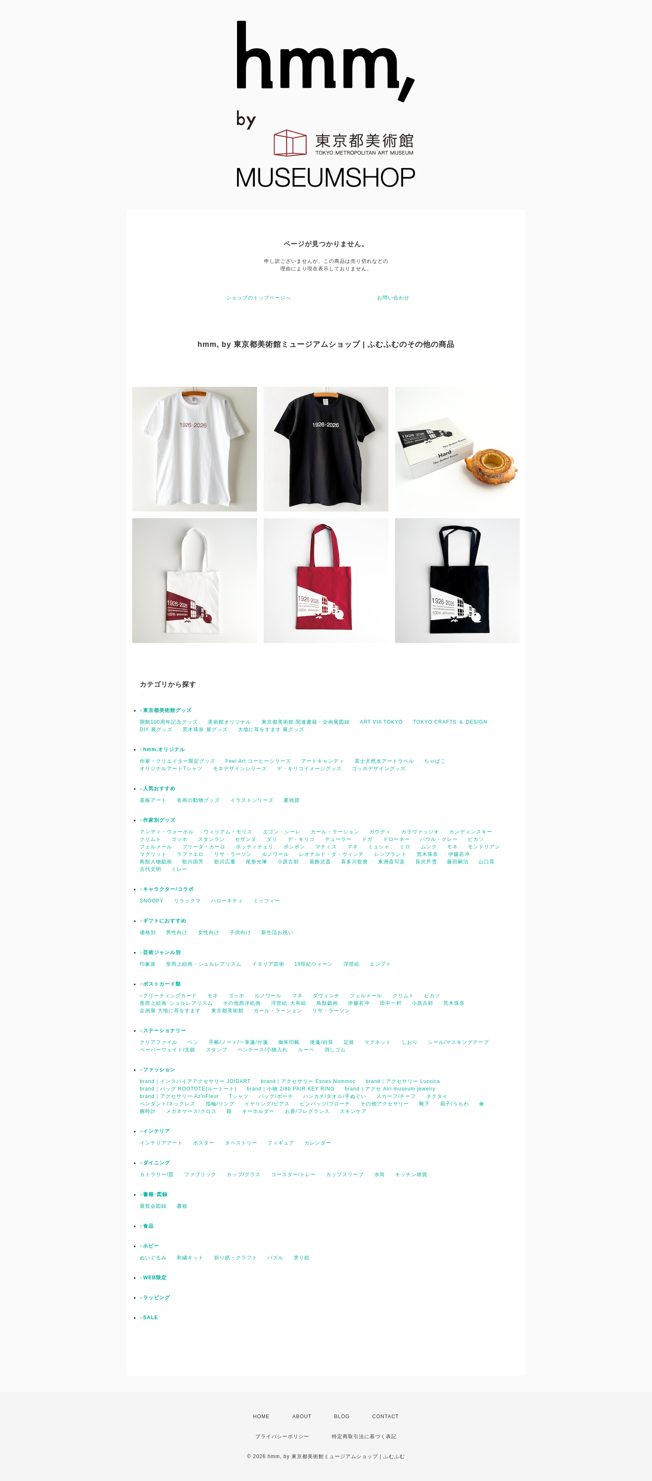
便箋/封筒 (321, 1042)
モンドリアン (484, 847)
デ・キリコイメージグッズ (309, 768)
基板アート (153, 800)
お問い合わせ (393, 298)
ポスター (204, 1143)
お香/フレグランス (307, 1111)
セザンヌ (246, 839)
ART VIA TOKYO (381, 722)
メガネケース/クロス (191, 1111)
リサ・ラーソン (233, 854)
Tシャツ (239, 1096)
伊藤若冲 (459, 854)
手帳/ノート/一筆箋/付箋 (238, 1042)
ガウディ (380, 832)
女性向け (209, 932)
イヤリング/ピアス (266, 1104)
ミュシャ (379, 847)
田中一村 (391, 1003)
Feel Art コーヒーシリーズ (258, 761)
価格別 (148, 932)
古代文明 (150, 869)
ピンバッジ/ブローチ (325, 1104)
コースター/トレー (293, 1174)
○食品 (147, 1226)
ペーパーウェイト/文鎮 (167, 1050)
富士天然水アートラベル (384, 761)
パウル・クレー (439, 839)
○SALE (149, 1317)
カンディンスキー (470, 832)
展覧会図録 (153, 1206)
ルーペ (306, 1050)
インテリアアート (161, 1143)
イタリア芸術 (268, 964)
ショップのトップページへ (258, 298)
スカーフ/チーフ (396, 1096)
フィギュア (280, 1143)
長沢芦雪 (426, 862)
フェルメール (156, 847)
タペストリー (241, 1143)
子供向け (240, 932)
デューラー (338, 839)
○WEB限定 (153, 1278)
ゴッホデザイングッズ (379, 768)
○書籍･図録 (154, 1194)
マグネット (377, 1042)
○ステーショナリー (163, 1030)
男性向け (177, 932)
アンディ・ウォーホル (167, 832)
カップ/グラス (244, 1174)
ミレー (179, 869)
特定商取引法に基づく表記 (364, 1436)
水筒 (379, 1174)
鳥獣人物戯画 (156, 862)
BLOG (342, 1416)
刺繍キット (190, 1258)
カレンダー (317, 1143)
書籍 (182, 1206)
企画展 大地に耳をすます (170, 1011)
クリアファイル (159, 1042)
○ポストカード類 (160, 984)
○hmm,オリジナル (162, 749)
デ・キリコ (301, 839)
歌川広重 (225, 862)
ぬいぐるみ (153, 1258)
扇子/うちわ (454, 1104)
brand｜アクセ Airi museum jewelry (390, 1089)
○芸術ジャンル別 (160, 952)
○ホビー (149, 1246)
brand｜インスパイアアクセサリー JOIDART (195, 1081)
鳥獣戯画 (327, 1003)
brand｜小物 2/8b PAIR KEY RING (290, 1089)
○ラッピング (155, 1298)
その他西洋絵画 (242, 1003)
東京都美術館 (227, 1011)
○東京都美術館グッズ (166, 710)
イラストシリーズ (252, 800)
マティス (326, 847)
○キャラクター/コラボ (167, 889)
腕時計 (148, 1111)
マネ (352, 847)
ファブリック (200, 1174)
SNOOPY (151, 901)
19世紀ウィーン (313, 964)
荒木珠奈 (427, 854)
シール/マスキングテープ (458, 1042)
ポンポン (294, 847)
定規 (348, 1042)
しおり (410, 1042)
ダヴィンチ (326, 996)
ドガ (367, 839)
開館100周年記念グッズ (169, 722)
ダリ (272, 839)
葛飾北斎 (320, 862)
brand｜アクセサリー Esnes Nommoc (308, 1081)
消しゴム (335, 1050)
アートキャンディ (322, 761)
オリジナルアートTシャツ (171, 768)
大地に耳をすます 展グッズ (271, 729)
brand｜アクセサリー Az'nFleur (179, 1096)
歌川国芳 (193, 862)
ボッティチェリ (255, 847)
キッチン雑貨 (411, 1174)
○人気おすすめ (157, 788)
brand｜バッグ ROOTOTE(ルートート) (188, 1089)
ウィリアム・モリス (228, 832)
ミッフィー (266, 901)
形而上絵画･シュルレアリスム (176, 1003)
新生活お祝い (277, 932)
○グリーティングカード (168, 996)
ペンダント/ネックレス (167, 1104)
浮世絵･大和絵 (288, 1003)
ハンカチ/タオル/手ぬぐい (334, 1096)
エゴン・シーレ (282, 832)
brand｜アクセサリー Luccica (403, 1081)
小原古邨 (288, 862)
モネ (452, 847)
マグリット (153, 854)
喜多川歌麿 (354, 862)
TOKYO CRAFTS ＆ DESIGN (450, 722)
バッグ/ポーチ (276, 1096)
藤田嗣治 (458, 862)
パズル (275, 1258)
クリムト (150, 839)
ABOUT (301, 1416)
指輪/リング (220, 1104)
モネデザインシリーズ (240, 768)
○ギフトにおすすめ (163, 921)
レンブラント (390, 854)
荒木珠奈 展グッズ (205, 729)
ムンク (429, 847)
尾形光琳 (256, 862)
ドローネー (396, 839)
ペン (193, 1042)
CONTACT (385, 1416)
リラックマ (187, 901)
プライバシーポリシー (282, 1436)
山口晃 (487, 862)
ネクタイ (437, 1096)
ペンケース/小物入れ (262, 1050)
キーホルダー (258, 1111)
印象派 (148, 964)
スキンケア (353, 1111)
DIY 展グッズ (156, 729)
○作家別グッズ (157, 820)
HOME (261, 1416)
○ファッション (157, 1070)
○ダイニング (155, 1163)
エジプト (380, 964)
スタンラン (211, 839)
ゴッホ (179, 839)
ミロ (405, 847)
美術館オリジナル (229, 722)
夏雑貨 (292, 800)
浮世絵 (351, 964)
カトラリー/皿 (157, 1174)
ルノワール (275, 854)
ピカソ (476, 839)
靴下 (424, 1104)
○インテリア (155, 1131)
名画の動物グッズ (198, 800)
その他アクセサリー (385, 1104)
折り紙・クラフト (235, 1258)
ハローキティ (227, 901)
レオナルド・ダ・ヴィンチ (331, 854)
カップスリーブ (345, 1174)
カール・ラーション (335, 832)
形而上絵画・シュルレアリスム (204, 964)
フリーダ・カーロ (203, 847)
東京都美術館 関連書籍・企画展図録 (306, 722)
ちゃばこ (435, 761)
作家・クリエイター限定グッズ (177, 761)
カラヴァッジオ (420, 832)
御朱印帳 (289, 1042)
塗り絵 (302, 1258)
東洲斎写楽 (391, 862)
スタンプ (216, 1050)
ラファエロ (190, 854)
